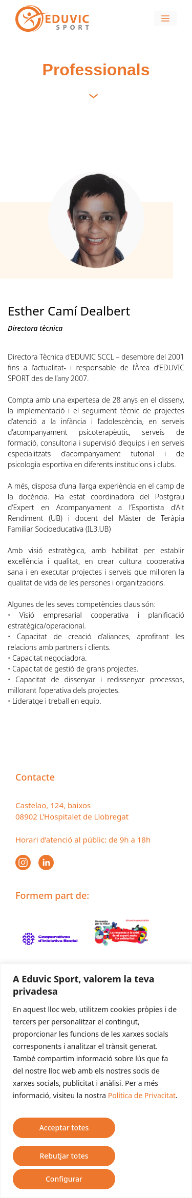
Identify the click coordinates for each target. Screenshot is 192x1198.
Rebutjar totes (63, 1156)
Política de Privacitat (142, 1095)
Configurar (64, 1179)
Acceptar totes (64, 1127)
